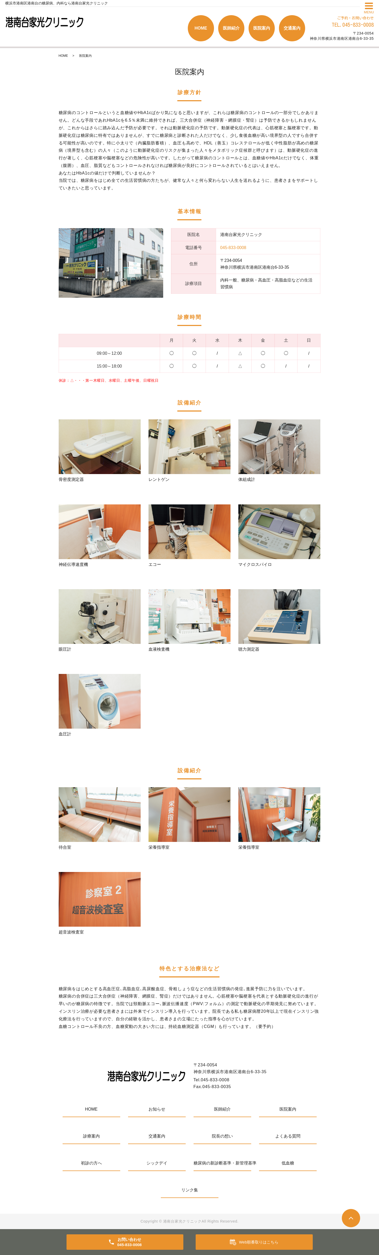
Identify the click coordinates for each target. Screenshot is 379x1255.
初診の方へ (91, 1163)
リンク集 (189, 1190)
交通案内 (292, 28)
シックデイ (156, 1163)
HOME (201, 28)
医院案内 (261, 28)
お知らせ (157, 1109)
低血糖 (288, 1163)
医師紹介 (231, 28)
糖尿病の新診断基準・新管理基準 (222, 1163)
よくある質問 (287, 1136)
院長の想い (222, 1136)
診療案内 (91, 1136)
